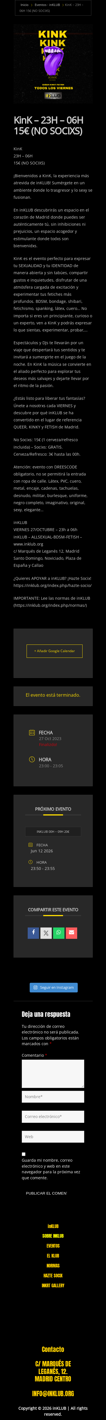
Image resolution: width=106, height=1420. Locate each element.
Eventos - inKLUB (47, 5)
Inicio (25, 5)
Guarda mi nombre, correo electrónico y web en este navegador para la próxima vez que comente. (51, 1168)
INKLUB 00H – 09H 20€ (53, 831)
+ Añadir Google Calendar (54, 650)
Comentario (34, 1055)
